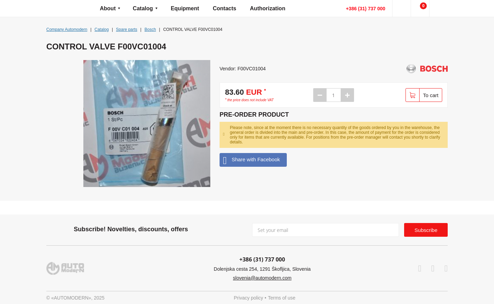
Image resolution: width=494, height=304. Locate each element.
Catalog (143, 8)
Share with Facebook (251, 159)
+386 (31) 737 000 (365, 8)
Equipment (185, 8)
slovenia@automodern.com (262, 278)
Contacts (224, 8)
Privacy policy (248, 298)
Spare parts (126, 29)
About (108, 8)
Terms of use (281, 298)
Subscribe (425, 230)
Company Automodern (66, 29)
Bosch (150, 29)
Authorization (267, 8)
